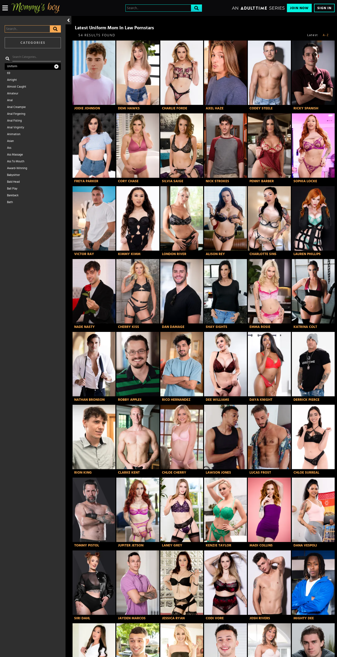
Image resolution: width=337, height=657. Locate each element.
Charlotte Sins (262, 254)
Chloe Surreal (306, 472)
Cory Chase (128, 181)
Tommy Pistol (86, 545)
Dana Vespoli (305, 545)
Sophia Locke (305, 181)
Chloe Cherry (174, 472)
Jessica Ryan (173, 618)
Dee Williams (217, 399)
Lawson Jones (218, 472)
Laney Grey (172, 545)
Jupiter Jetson (130, 545)
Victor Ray (84, 254)
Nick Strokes (217, 181)
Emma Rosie (259, 327)
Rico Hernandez (176, 399)
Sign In (324, 8)
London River (174, 254)
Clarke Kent (129, 472)
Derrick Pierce (306, 399)
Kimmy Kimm (129, 254)
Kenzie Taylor (218, 545)
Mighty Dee (303, 618)
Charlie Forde (174, 108)
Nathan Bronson (89, 399)
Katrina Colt (305, 327)
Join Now (299, 8)
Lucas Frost (260, 472)
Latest (312, 35)
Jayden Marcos (132, 618)
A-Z (326, 35)
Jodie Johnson (87, 108)
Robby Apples (130, 399)
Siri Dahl (82, 618)
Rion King (83, 472)
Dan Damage (173, 327)
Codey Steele (261, 108)
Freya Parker (86, 181)
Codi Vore (215, 618)
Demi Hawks (129, 108)
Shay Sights (216, 327)
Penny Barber (261, 181)
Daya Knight (260, 399)
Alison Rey (215, 254)
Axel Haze (214, 108)
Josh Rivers (259, 618)
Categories (32, 43)
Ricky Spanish (305, 108)
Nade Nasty (84, 327)
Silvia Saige (172, 181)
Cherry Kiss (128, 327)
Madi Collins (261, 545)
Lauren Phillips (307, 254)
